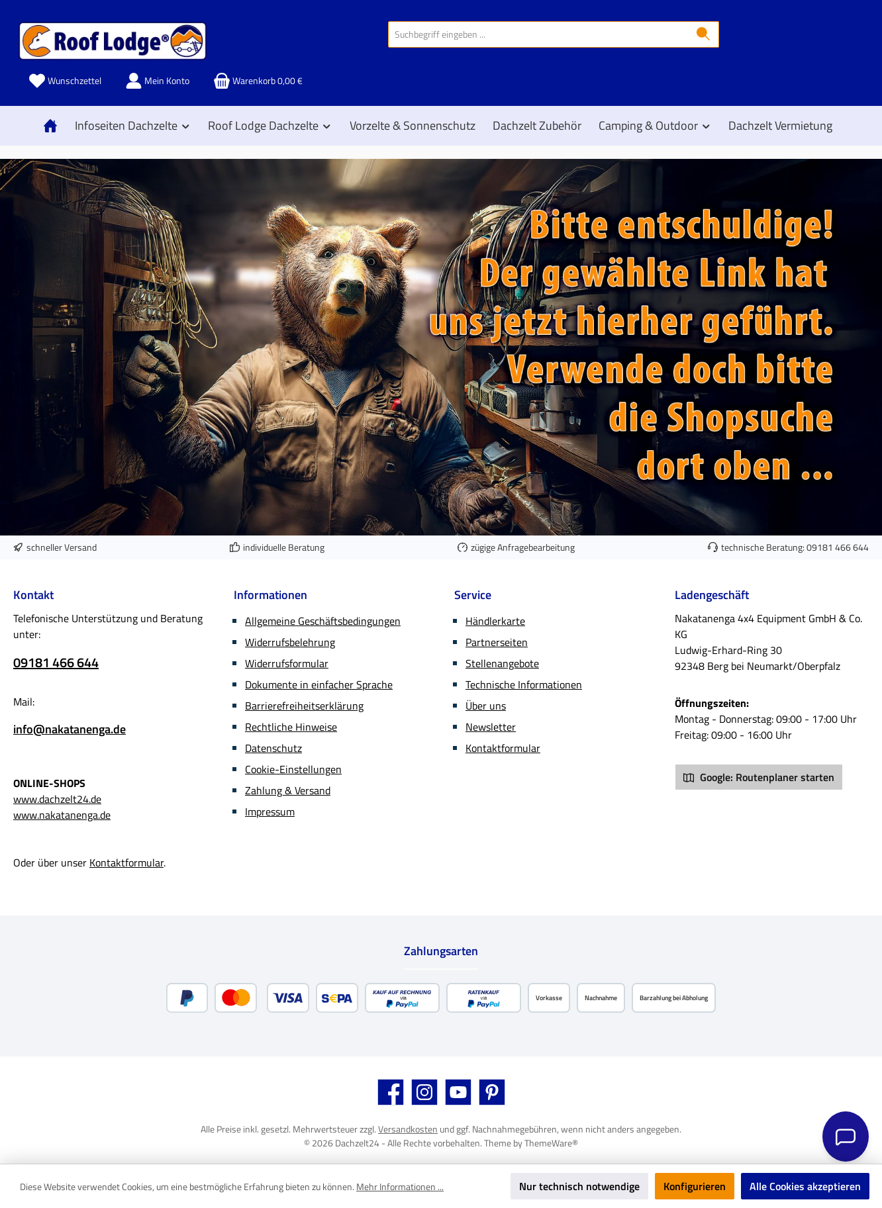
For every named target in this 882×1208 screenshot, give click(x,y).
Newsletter (491, 727)
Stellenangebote (502, 663)
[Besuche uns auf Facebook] (391, 1092)
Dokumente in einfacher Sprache (319, 684)
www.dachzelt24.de (57, 799)
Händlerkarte (495, 621)
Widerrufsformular (286, 663)
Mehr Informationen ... (400, 1186)
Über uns (486, 706)
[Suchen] (703, 34)
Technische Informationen (524, 684)
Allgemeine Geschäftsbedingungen (323, 621)
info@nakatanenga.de (69, 729)
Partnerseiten (497, 642)
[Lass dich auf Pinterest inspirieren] (492, 1092)
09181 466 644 (838, 547)
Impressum (270, 811)
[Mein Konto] (157, 81)
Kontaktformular (126, 862)
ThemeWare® (551, 1143)
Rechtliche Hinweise (291, 727)
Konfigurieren (694, 1186)
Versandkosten (408, 1129)
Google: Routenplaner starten (758, 777)
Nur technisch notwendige (579, 1186)
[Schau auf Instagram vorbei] (424, 1092)
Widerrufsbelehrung (290, 642)
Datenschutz (273, 748)
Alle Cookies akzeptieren (805, 1186)
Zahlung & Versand (287, 790)
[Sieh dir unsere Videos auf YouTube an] (458, 1092)
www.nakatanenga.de (62, 815)
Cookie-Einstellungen (293, 769)
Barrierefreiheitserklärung (304, 706)
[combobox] (538, 34)
